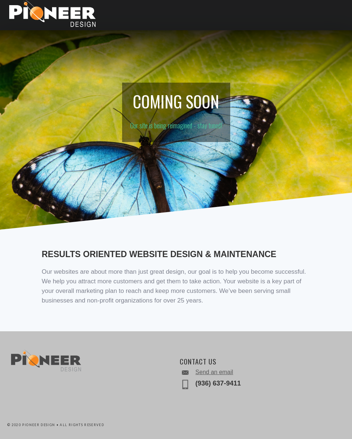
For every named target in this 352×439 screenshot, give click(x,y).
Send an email (214, 372)
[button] (333, 15)
